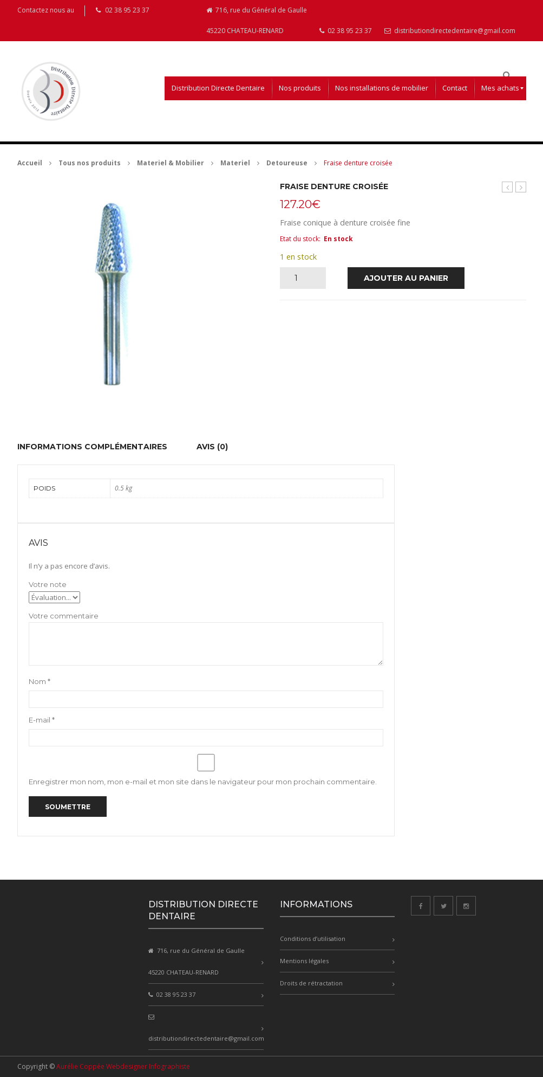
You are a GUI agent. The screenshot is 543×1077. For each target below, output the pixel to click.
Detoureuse (287, 162)
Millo (507, 187)
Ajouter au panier (406, 278)
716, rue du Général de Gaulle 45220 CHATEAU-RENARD (256, 20)
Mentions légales (304, 961)
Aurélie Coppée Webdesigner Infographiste (123, 1066)
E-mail (42, 719)
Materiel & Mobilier (170, 162)
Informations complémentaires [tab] (92, 447)
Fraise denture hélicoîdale (521, 187)
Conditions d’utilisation (312, 938)
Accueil (29, 162)
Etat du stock (299, 238)
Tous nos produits (89, 162)
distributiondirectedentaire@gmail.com (449, 30)
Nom (39, 681)
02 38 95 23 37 (345, 30)
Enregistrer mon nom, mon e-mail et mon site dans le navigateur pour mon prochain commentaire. (203, 781)
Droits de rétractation (311, 983)
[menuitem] (218, 88)
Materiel (235, 162)
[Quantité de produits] (300, 278)
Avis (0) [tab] (212, 447)
